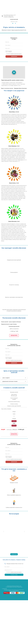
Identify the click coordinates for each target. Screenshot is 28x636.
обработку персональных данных (16, 53)
